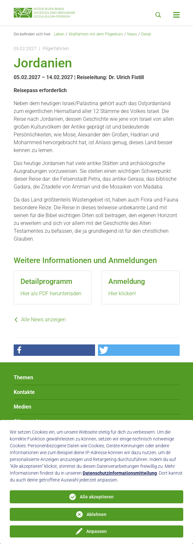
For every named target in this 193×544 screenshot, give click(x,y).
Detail (146, 34)
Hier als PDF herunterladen (51, 293)
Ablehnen (96, 514)
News (132, 34)
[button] (54, 350)
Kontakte (24, 392)
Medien (22, 407)
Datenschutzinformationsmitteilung (120, 473)
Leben (59, 34)
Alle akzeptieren (97, 496)
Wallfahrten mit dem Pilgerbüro (96, 34)
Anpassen (96, 531)
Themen (23, 377)
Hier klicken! (122, 293)
